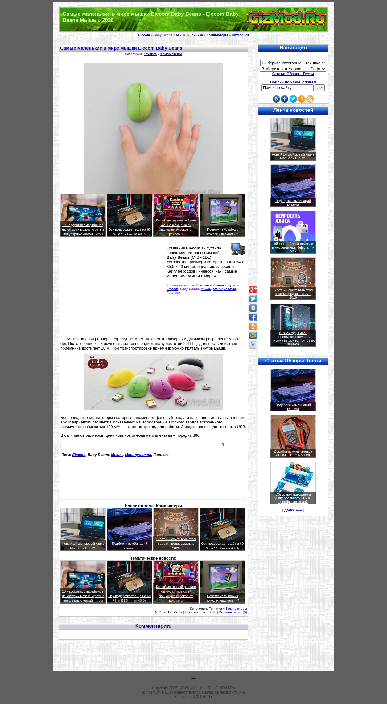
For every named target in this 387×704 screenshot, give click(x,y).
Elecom (144, 35)
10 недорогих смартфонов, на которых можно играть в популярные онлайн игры (83, 229)
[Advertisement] (112, 289)
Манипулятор (224, 289)
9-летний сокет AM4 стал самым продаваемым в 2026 (176, 543)
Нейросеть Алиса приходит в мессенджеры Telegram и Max (293, 247)
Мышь (181, 35)
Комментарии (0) (233, 612)
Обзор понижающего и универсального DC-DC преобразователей (292, 498)
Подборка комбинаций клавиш (293, 202)
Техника (196, 35)
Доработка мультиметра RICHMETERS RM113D (293, 453)
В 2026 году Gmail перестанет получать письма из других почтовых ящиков (293, 338)
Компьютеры (217, 35)
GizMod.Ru (240, 35)
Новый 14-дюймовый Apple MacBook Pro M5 (293, 156)
